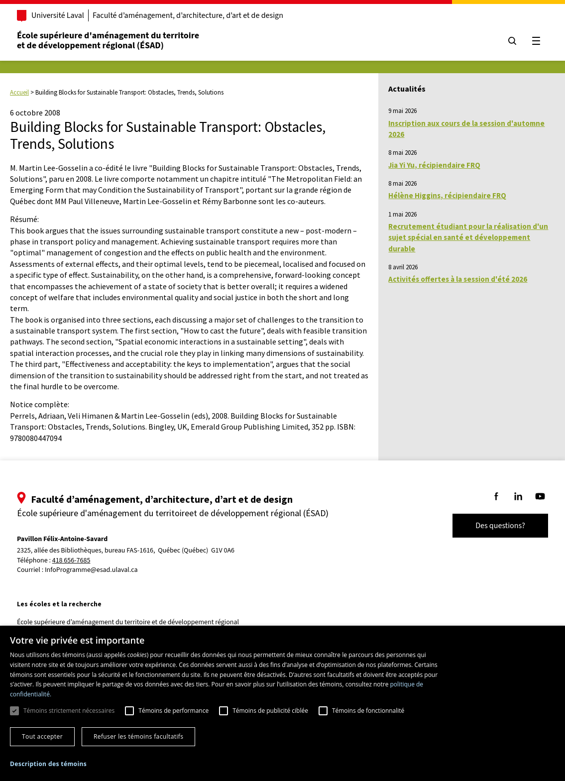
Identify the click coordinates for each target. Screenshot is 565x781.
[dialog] (282, 703)
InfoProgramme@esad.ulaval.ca (97, 570)
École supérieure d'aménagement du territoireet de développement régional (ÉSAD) (114, 40)
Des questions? (494, 525)
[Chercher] (506, 41)
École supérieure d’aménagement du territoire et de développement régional (134, 622)
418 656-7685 (77, 560)
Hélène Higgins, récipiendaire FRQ (447, 195)
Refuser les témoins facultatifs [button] (138, 736)
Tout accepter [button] (42, 736)
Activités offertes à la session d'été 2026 (457, 279)
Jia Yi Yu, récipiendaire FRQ (434, 165)
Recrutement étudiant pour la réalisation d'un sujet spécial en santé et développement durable (468, 237)
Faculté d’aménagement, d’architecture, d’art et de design (194, 15)
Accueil (19, 92)
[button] (48, 764)
